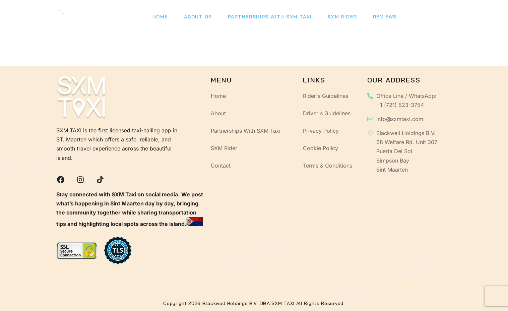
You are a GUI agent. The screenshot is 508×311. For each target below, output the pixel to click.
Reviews (373, 18)
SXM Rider (333, 18)
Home (159, 18)
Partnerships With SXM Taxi (263, 18)
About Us (194, 18)
